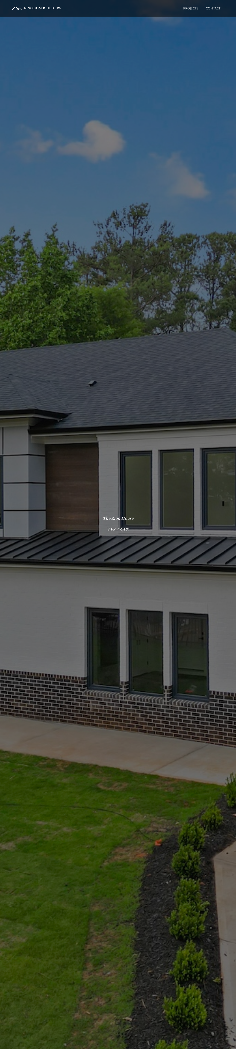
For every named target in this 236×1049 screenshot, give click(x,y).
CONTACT (213, 8)
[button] (191, 8)
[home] (36, 8)
